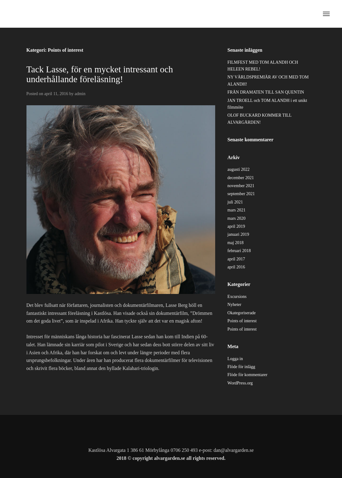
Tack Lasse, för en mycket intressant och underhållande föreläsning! (99, 74)
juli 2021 (235, 202)
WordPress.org (240, 383)
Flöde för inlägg (241, 366)
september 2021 (241, 193)
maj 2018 (235, 242)
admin (79, 93)
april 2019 (236, 226)
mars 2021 (236, 210)
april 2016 (236, 267)
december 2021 (240, 177)
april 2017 (236, 259)
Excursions (237, 296)
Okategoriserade (241, 313)
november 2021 (240, 185)
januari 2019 (238, 234)
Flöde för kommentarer (247, 374)
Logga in (235, 358)
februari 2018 (239, 250)
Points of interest (242, 321)
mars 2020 (236, 218)
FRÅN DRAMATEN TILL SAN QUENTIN (265, 92)
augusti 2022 (238, 169)
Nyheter (234, 304)
